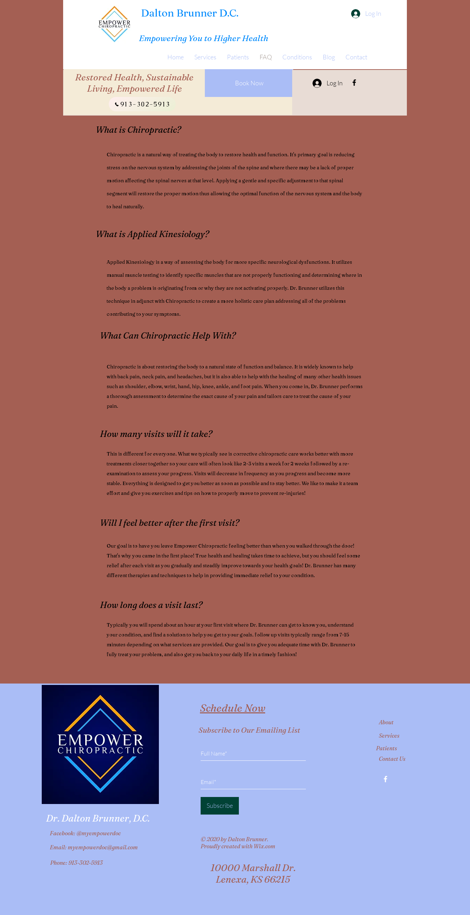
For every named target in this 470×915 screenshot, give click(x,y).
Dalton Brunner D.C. (190, 13)
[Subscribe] (220, 806)
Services (389, 735)
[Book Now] (249, 83)
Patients (386, 748)
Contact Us (392, 758)
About (386, 722)
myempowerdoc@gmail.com (103, 847)
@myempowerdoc (98, 833)
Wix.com (264, 846)
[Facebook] (354, 82)
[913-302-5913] (142, 104)
